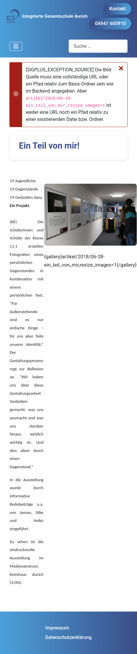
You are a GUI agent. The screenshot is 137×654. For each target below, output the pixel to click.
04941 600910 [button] (110, 23)
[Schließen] (121, 68)
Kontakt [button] (117, 8)
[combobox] (98, 46)
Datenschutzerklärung (68, 637)
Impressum (57, 628)
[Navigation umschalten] (15, 46)
